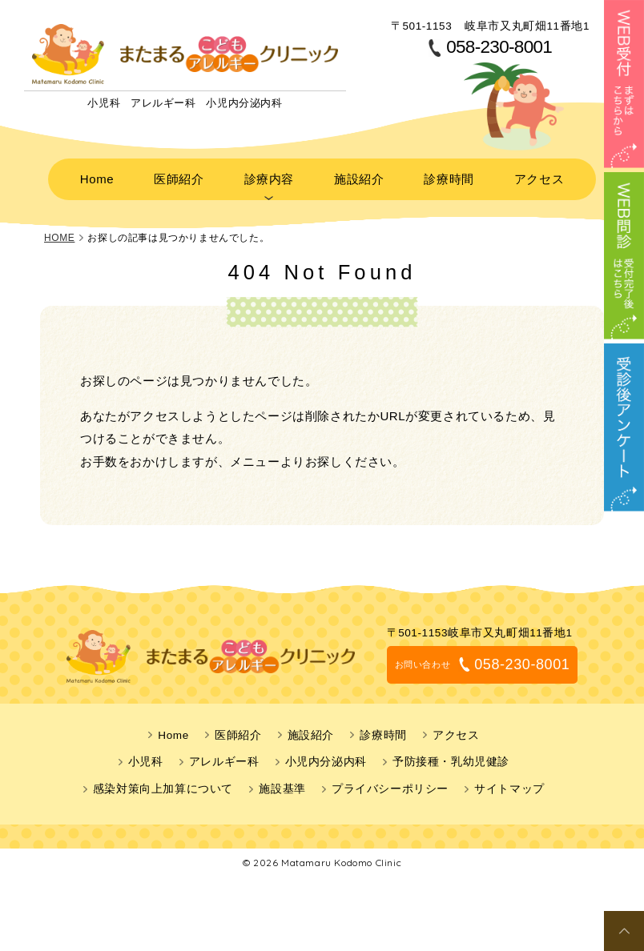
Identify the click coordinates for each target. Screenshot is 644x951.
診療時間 (424, 175)
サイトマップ (509, 782)
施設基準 (282, 782)
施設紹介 (350, 175)
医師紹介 (200, 175)
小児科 (145, 755)
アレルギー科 (224, 755)
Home (134, 175)
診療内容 (275, 175)
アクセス (500, 175)
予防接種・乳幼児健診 (450, 755)
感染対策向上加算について (163, 782)
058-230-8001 (499, 47)
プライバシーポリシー (390, 782)
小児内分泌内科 (326, 755)
